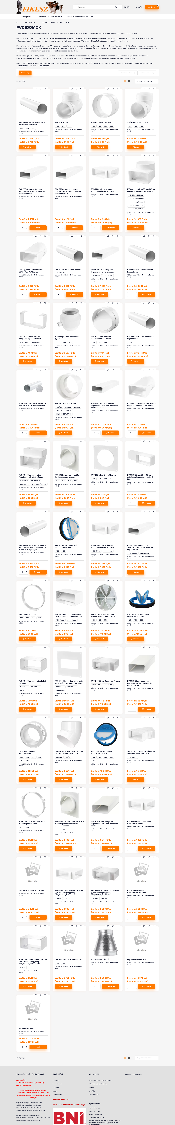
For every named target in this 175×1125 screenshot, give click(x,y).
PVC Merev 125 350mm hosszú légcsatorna (140, 271)
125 (27, 128)
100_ (58, 342)
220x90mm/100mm (136, 209)
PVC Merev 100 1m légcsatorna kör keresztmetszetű (32, 123)
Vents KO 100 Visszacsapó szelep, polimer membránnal (103, 615)
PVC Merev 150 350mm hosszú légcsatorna (68, 271)
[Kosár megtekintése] (152, 7)
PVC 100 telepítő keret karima (103, 475)
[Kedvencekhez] (40, 88)
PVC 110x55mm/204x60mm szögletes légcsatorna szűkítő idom (140, 477)
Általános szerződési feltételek (100, 1080)
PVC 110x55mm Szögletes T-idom (105, 681)
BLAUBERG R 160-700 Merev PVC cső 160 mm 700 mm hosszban (33, 404)
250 (21, 760)
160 (111, 757)
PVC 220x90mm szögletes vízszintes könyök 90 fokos (102, 190)
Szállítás (92, 1091)
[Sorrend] (147, 81)
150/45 (67, 757)
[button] (24, 16)
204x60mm (108, 275)
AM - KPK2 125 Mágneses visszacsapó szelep (138, 615)
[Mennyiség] (22, 227)
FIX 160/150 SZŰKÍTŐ (100, 960)
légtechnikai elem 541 (136, 960)
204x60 (59, 757)
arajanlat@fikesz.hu (33, 1120)
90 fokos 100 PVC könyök (138, 122)
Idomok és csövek (48, 22)
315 (27, 760)
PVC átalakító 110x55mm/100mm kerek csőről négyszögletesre (141, 190)
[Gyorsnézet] (45, 88)
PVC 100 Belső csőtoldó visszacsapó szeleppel (101, 338)
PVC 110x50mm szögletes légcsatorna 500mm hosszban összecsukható (140, 683)
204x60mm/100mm (136, 198)
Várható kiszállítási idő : (25, 132)
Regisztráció (57, 1084)
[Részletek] (27, 147)
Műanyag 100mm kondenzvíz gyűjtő (67, 338)
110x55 (58, 898)
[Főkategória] (17, 22)
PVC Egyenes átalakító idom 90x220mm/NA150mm (31, 271)
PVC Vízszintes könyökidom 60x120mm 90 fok (139, 823)
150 (33, 128)
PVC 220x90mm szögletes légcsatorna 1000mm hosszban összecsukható (32, 191)
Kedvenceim (57, 1095)
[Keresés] (116, 7)
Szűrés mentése (127, 73)
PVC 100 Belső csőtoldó (101, 122)
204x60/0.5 (144, 553)
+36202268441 (45, 1118)
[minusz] (26, 229)
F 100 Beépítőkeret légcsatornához (27, 752)
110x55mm (96, 275)
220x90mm (24, 484)
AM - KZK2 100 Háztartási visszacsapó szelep (66, 546)
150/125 (59, 410)
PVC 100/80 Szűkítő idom (65, 403)
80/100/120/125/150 (63, 414)
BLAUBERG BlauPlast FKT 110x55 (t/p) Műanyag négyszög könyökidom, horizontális (105, 893)
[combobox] (97, 7)
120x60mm (71, 687)
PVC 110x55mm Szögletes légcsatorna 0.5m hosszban (103, 271)
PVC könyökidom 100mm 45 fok (68, 960)
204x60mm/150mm (136, 205)
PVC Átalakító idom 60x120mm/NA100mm (137, 892)
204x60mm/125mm (136, 202)
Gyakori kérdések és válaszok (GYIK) (80, 17)
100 (21, 128)
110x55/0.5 (133, 553)
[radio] (129, 81)
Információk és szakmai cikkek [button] (49, 17)
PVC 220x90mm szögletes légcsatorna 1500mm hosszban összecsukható (104, 405)
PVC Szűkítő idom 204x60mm (31, 891)
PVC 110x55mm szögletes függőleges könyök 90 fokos (31, 476)
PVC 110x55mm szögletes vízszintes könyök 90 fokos (102, 546)
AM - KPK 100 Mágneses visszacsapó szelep (101, 752)
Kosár (55, 1091)
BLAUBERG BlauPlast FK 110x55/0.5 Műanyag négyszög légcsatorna (140, 547)
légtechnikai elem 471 (28, 1028)
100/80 (59, 407)
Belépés (56, 1080)
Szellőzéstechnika (30, 22)
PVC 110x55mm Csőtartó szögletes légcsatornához (30, 338)
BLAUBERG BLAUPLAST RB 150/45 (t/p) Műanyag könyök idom (69, 752)
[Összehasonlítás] (35, 88)
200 (111, 126)
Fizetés (91, 1087)
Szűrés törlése (146, 73)
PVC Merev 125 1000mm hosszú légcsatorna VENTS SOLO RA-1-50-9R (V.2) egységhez (32, 547)
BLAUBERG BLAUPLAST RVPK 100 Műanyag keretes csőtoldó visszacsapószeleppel (69, 824)
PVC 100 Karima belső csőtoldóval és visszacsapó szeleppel (69, 476)
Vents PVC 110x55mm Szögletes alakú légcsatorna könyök (141, 752)
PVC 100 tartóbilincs (27, 614)
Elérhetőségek (94, 1095)
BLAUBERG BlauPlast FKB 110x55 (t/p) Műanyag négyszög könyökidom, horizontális (69, 893)
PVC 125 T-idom (61, 122)
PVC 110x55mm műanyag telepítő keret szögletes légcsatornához (69, 682)
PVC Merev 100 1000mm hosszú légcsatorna (141, 338)
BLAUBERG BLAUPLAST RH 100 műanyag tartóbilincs (32, 823)
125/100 (68, 407)
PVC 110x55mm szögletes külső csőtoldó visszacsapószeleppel (68, 615)
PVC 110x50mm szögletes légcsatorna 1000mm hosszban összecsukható (104, 824)
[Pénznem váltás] (127, 7)
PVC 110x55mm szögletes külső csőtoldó (32, 682)
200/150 (68, 410)
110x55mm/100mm (136, 195)
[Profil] (138, 7)
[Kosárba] (38, 227)
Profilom (56, 1087)
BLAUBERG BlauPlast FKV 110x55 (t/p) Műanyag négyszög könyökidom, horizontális (33, 962)
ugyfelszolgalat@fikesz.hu (36, 1110)
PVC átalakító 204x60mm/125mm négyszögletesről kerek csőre (141, 404)
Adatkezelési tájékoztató (98, 1084)
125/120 (77, 407)
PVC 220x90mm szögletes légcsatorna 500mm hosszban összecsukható (68, 191)
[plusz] (26, 226)
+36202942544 (36, 1107)
